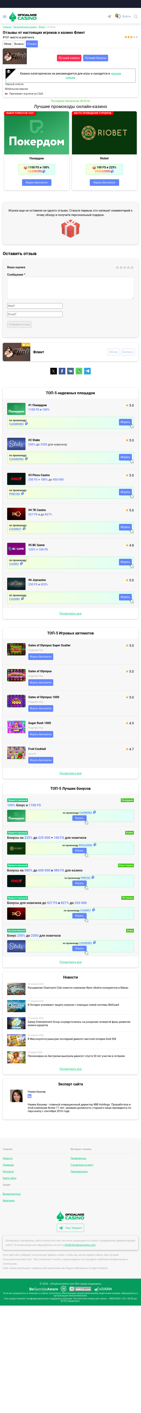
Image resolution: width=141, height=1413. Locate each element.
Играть (125, 422)
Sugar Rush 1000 (39, 723)
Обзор (7, 43)
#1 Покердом (37, 405)
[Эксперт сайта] (16, 1096)
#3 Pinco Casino (39, 475)
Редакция (8, 1164)
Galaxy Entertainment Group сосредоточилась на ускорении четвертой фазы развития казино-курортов (79, 1023)
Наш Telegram (73, 1227)
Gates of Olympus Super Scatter (49, 645)
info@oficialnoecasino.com (80, 1245)
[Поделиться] (53, 371)
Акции (6, 1184)
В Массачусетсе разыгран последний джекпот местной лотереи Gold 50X (72, 1038)
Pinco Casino (126, 865)
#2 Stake (34, 440)
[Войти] (126, 16)
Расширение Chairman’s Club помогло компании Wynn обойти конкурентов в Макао (78, 987)
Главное (7, 1149)
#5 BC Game (36, 545)
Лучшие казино (69, 58)
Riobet (104, 158)
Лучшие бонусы (95, 58)
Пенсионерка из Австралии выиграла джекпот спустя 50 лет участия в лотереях (76, 1056)
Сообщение (16, 274)
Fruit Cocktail (37, 749)
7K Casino (127, 898)
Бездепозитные (12, 1193)
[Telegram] (110, 17)
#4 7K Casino (37, 510)
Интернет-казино (80, 1149)
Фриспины (9, 1200)
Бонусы (19, 43)
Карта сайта (9, 1178)
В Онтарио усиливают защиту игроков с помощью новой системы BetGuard (73, 1004)
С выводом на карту (81, 1164)
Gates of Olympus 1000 (43, 697)
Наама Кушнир (37, 1091)
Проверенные (78, 1158)
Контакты (8, 1171)
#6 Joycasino (37, 580)
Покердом (37, 158)
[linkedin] (29, 1096)
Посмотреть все (70, 613)
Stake (130, 930)
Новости (7, 1158)
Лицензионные (79, 1171)
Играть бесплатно (36, 182)
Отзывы (32, 43)
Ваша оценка (16, 267)
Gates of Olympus (40, 671)
